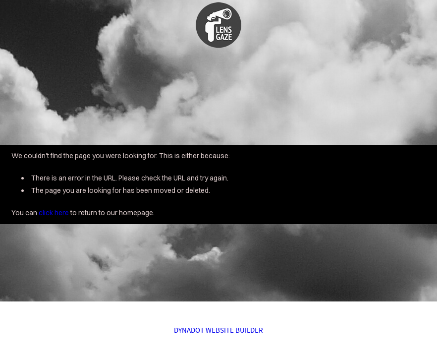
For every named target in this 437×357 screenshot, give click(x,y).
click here (54, 212)
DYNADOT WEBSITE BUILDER (218, 330)
